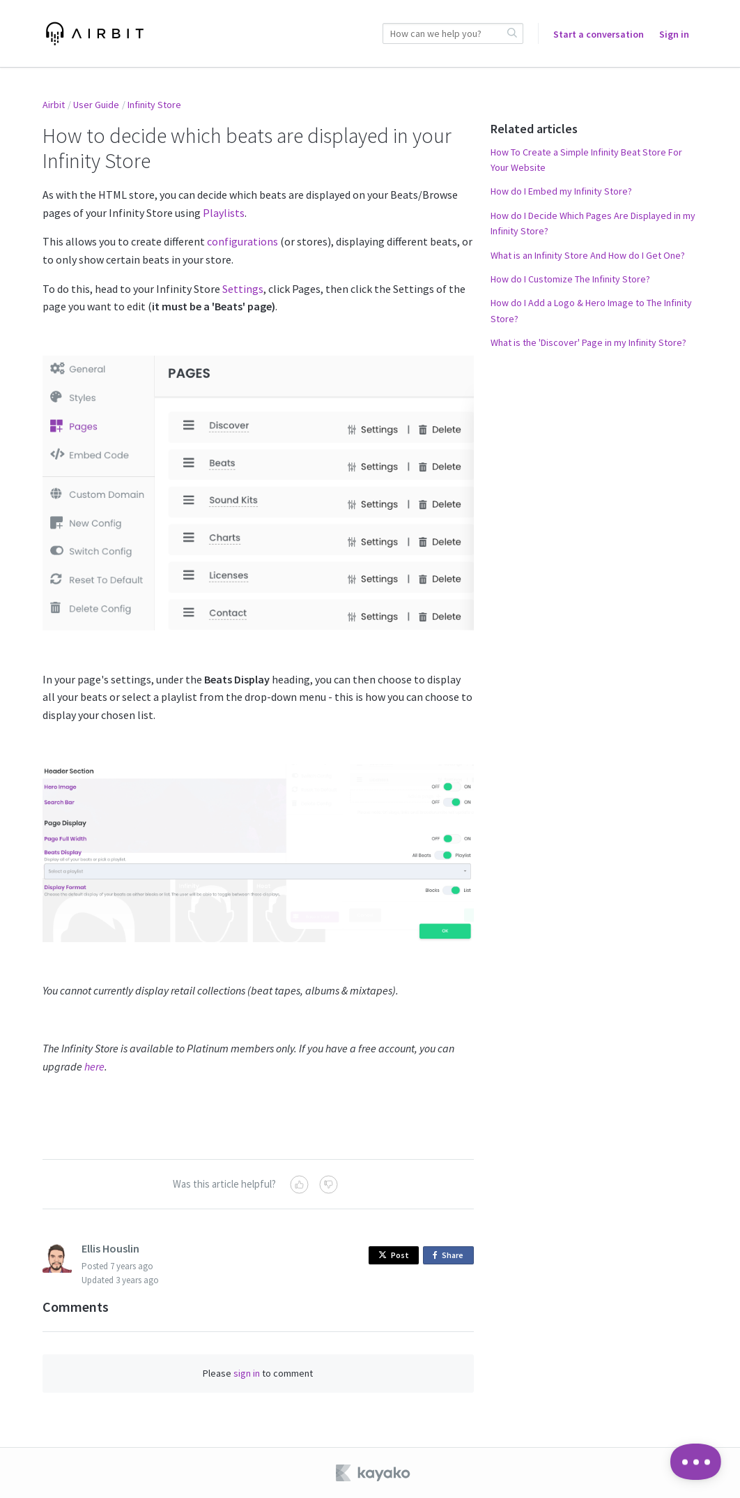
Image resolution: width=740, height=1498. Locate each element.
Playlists (224, 213)
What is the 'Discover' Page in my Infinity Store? (588, 342)
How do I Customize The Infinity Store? (570, 279)
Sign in (674, 34)
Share (450, 1255)
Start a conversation (598, 34)
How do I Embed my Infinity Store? (561, 191)
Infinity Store (154, 104)
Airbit (54, 104)
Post (393, 1255)
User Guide (96, 104)
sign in (246, 1373)
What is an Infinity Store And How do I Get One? (588, 255)
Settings (242, 289)
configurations (242, 241)
